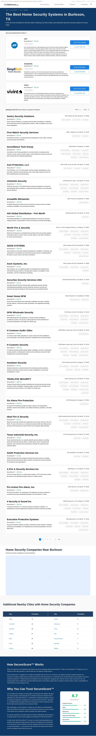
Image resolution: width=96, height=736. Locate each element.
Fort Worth (12, 624)
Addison (56, 648)
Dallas (10, 619)
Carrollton (11, 629)
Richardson (57, 624)
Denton (56, 619)
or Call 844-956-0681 (79, 71)
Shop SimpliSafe (79, 67)
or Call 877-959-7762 (79, 47)
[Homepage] (7, 10)
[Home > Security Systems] (13, 10)
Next (59, 539)
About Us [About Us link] (74, 1)
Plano (10, 638)
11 (55, 539)
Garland (11, 648)
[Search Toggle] (91, 4)
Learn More (39, 1)
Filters (76, 109)
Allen (55, 633)
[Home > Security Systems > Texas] (21, 10)
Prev (37, 539)
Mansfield (56, 643)
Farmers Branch (58, 638)
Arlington (11, 633)
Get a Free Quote (80, 42)
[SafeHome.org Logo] (11, 4)
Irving (55, 629)
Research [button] (72, 4)
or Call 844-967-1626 (79, 93)
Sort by (85, 109)
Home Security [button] (44, 4)
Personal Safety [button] (59, 4)
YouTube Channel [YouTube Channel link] (91, 1)
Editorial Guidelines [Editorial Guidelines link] (81, 1)
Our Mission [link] (84, 4)
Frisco (10, 643)
